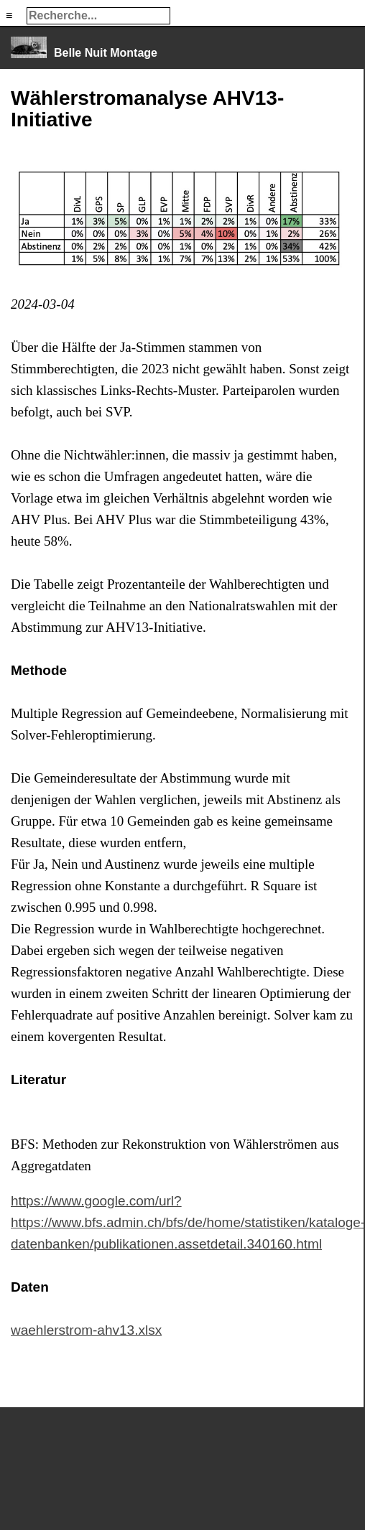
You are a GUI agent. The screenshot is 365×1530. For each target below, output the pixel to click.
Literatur (38, 1079)
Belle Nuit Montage (105, 53)
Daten (30, 1287)
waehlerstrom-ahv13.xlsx (86, 1330)
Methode (39, 670)
